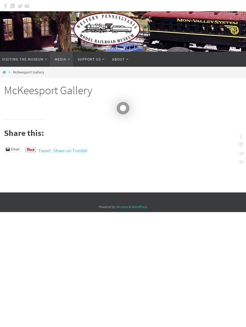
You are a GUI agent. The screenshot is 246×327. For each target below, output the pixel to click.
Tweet (44, 149)
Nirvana (122, 207)
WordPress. (139, 207)
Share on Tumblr (70, 149)
